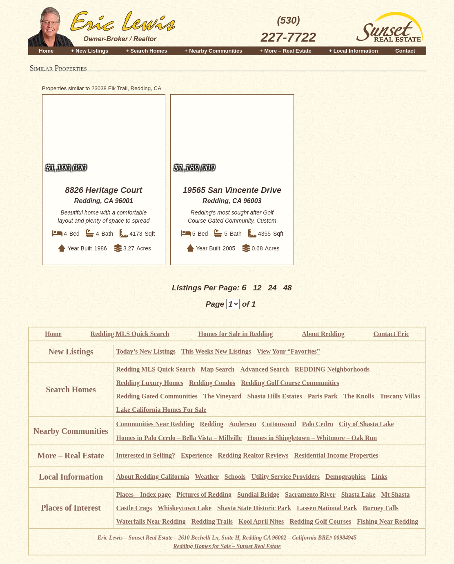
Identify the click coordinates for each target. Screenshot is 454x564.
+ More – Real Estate (286, 49)
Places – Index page (143, 494)
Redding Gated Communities (157, 396)
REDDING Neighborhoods (332, 369)
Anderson (242, 423)
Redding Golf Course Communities (290, 382)
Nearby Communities (70, 431)
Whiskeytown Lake (184, 507)
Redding (211, 423)
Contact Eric (391, 333)
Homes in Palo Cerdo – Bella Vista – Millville (179, 437)
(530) (288, 30)
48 (287, 287)
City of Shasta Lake (366, 423)
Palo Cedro (317, 423)
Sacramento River (310, 494)
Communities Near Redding (155, 423)
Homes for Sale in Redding (235, 333)
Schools (235, 476)
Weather (207, 476)
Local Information (71, 476)
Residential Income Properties (336, 455)
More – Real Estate (71, 455)
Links (379, 476)
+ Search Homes (146, 49)
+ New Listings (89, 49)
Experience (196, 455)
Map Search (218, 369)
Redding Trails (212, 521)
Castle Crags (134, 507)
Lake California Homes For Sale (161, 409)
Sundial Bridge (258, 494)
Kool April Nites (261, 521)
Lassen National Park (327, 507)
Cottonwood (279, 423)
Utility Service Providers (285, 476)
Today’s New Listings (146, 351)
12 (257, 287)
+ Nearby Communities (213, 49)
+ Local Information (353, 49)
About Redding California (152, 476)
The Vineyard (222, 396)
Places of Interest (70, 507)
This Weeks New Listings (216, 351)
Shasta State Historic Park (254, 507)
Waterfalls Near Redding (151, 521)
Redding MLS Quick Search (130, 333)
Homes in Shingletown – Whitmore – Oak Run (312, 437)
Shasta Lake (358, 494)
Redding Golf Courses (320, 521)
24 (272, 287)
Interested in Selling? (146, 455)
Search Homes (71, 389)
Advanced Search (264, 369)
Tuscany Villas (400, 396)
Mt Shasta (395, 494)
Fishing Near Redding (387, 521)
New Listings (70, 351)
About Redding (323, 333)
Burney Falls (381, 507)
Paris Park (323, 396)
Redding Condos (212, 382)
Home (46, 49)
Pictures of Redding (203, 494)
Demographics (345, 476)
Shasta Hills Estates (274, 396)
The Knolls (358, 396)
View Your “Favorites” (288, 351)
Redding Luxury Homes (149, 382)
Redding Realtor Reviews (253, 455)
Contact (405, 49)
